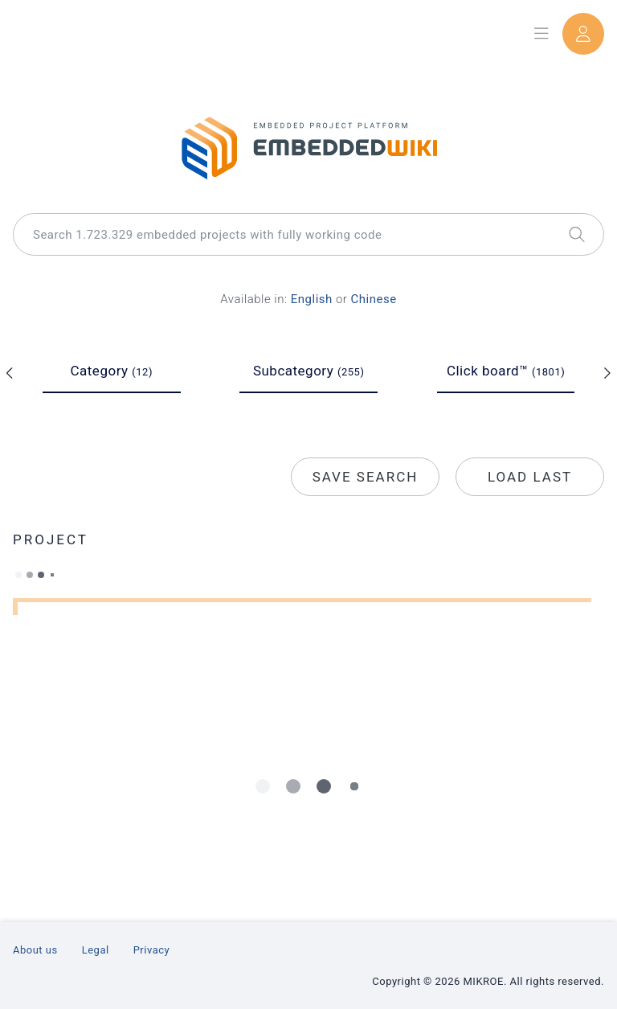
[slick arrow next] (607, 373)
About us (35, 950)
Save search (366, 477)
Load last (530, 477)
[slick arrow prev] (10, 373)
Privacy (151, 950)
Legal (95, 950)
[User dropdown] (583, 34)
